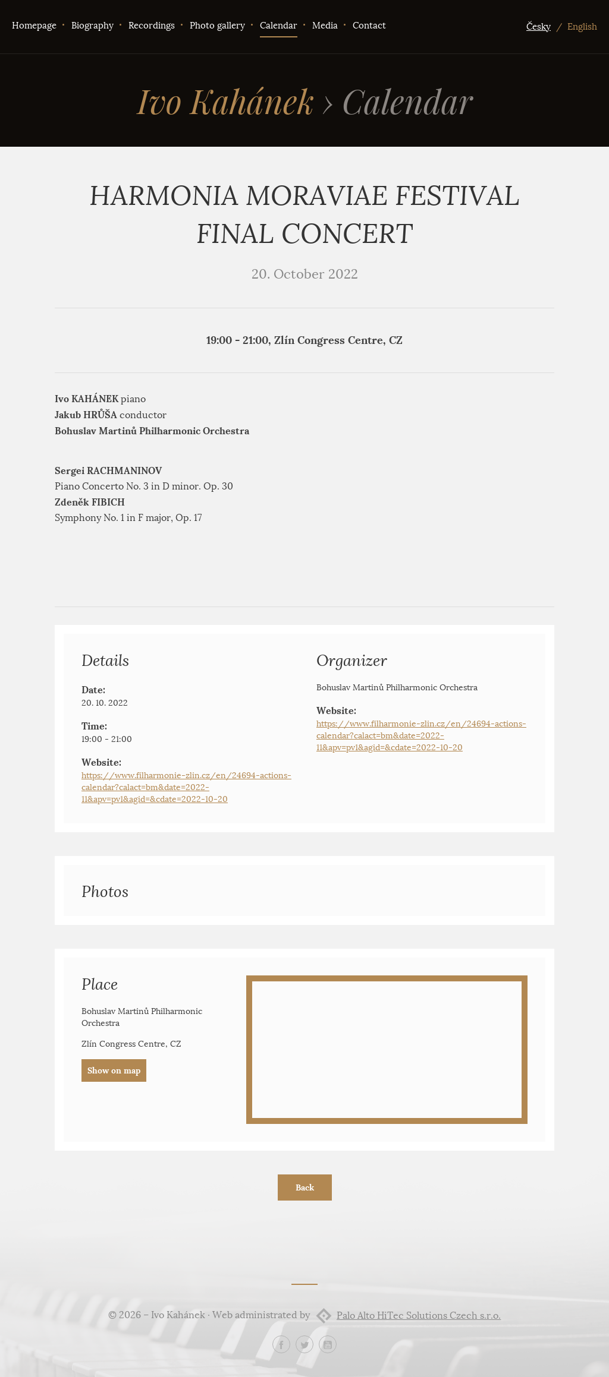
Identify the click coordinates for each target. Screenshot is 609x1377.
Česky (538, 26)
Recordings (151, 25)
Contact (369, 25)
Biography (92, 25)
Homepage (34, 25)
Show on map (113, 1070)
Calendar (278, 25)
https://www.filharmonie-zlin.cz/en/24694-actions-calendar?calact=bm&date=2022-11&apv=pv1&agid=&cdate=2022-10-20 (186, 787)
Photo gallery (217, 25)
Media (325, 25)
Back (305, 1187)
